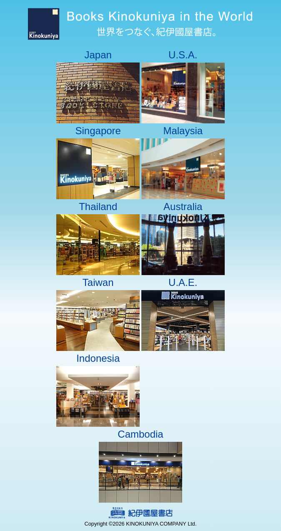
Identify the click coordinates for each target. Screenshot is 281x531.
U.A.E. (182, 282)
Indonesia (98, 358)
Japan (98, 54)
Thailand (98, 206)
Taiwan (98, 282)
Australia (182, 206)
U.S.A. (182, 54)
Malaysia (183, 130)
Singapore (98, 130)
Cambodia (140, 434)
